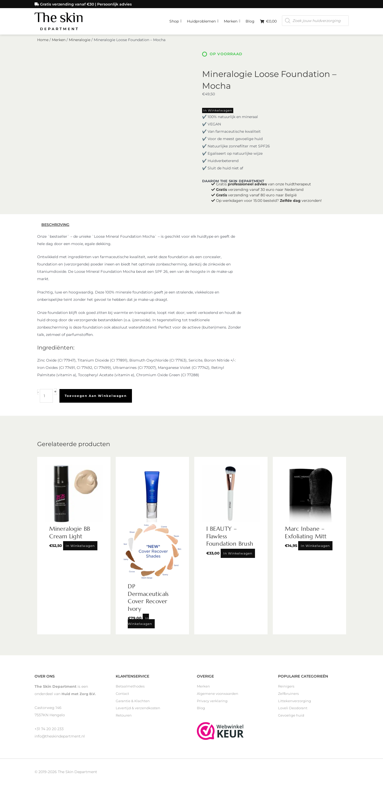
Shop (175, 19)
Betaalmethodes (131, 688)
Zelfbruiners (289, 695)
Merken (232, 19)
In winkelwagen (217, 112)
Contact (123, 695)
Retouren (124, 717)
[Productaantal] (46, 397)
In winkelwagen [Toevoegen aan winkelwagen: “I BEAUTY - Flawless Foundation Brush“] (237, 555)
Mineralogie (79, 41)
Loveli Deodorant (293, 710)
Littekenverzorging (295, 702)
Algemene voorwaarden (219, 695)
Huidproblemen (203, 19)
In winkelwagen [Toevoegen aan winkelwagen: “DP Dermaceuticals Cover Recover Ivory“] (140, 622)
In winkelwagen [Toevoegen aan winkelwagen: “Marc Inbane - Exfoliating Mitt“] (315, 547)
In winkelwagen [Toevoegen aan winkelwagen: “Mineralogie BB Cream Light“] (80, 547)
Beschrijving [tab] (55, 226)
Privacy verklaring (213, 702)
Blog (250, 21)
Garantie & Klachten (134, 702)
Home (42, 41)
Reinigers (286, 688)
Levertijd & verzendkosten (139, 710)
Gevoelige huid (292, 717)
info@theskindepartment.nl (60, 737)
